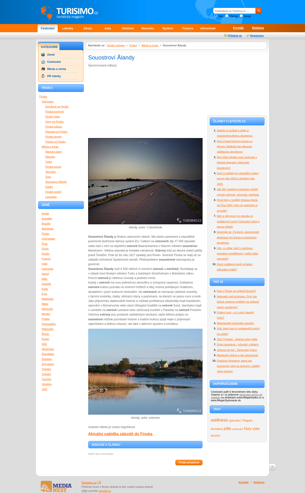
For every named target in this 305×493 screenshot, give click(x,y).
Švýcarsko (48, 364)
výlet (255, 429)
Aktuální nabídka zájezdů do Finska (120, 434)
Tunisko (46, 374)
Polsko (46, 318)
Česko (45, 233)
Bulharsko (48, 228)
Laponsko (51, 196)
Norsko (46, 313)
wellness (219, 420)
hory (248, 429)
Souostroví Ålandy (56, 181)
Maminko (148, 28)
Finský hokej (52, 116)
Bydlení (168, 28)
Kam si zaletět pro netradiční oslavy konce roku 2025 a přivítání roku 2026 (238, 178)
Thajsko (247, 420)
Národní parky (53, 151)
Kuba (45, 288)
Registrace (257, 35)
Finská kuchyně (54, 111)
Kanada (46, 283)
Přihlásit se (235, 35)
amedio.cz (105, 490)
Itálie (44, 278)
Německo (47, 308)
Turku (48, 161)
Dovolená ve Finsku (57, 106)
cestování (237, 429)
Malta (45, 303)
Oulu (48, 176)
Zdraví (87, 28)
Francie (46, 258)
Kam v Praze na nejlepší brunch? (236, 290)
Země (247, 16)
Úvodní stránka (116, 45)
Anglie (45, 213)
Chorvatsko (48, 238)
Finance (187, 28)
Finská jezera (53, 166)
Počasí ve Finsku (55, 141)
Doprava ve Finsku (56, 131)
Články (233, 16)
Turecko (46, 379)
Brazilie (46, 223)
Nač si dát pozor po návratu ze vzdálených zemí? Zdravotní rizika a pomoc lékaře (238, 221)
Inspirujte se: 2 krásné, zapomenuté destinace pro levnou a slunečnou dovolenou (238, 237)
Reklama (258, 28)
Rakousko (48, 328)
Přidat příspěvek (188, 462)
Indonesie (47, 268)
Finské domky (53, 136)
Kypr (44, 293)
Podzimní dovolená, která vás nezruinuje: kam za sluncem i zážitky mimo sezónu (238, 366)
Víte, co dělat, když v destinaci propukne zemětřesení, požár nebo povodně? (237, 253)
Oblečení (128, 28)
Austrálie (47, 218)
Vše (220, 16)
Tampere (50, 171)
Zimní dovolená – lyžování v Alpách (238, 344)
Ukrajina (46, 384)
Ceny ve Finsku (54, 121)
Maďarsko (48, 298)
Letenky (67, 28)
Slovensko (48, 349)
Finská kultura (53, 126)
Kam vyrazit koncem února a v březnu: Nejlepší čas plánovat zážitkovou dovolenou (235, 146)
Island (45, 273)
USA (44, 389)
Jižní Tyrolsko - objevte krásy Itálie (237, 339)
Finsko (133, 45)
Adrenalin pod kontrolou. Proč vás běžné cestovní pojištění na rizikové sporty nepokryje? (238, 302)
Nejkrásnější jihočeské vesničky (235, 323)
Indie (44, 263)
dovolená (217, 429)
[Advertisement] (128, 103)
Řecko (45, 333)
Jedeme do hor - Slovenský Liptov (237, 349)
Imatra (49, 186)
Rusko (45, 339)
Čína (44, 243)
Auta (108, 28)
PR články (54, 76)
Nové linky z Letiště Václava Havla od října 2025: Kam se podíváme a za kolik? (237, 205)
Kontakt (238, 28)
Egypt (45, 248)
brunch (215, 435)
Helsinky (50, 156)
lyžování (235, 420)
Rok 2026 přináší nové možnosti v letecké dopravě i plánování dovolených (237, 162)
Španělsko (48, 354)
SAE (44, 344)
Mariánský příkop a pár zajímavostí (237, 355)
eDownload (207, 28)
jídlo (227, 428)
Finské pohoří (53, 191)
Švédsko (47, 359)
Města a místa (150, 45)
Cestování (47, 28)
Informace (48, 101)
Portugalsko (49, 323)
